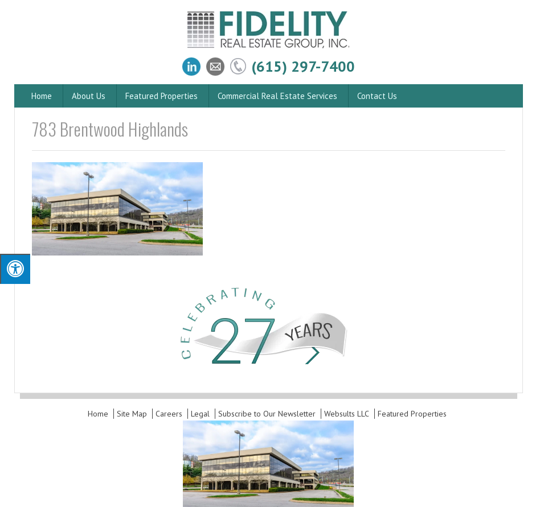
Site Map (132, 414)
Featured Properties (161, 95)
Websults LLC (346, 414)
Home (41, 95)
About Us (88, 95)
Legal (200, 414)
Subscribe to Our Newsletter (267, 414)
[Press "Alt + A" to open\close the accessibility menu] (15, 269)
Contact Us (377, 95)
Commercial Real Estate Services (277, 95)
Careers (169, 414)
